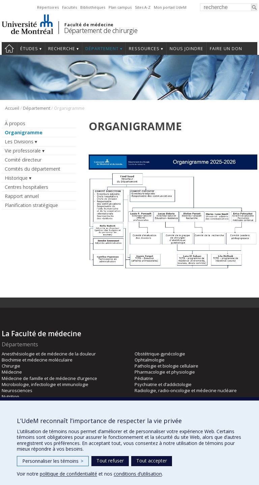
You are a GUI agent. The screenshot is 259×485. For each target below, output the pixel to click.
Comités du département (32, 169)
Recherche (61, 48)
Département (102, 48)
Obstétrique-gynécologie (160, 354)
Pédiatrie (144, 378)
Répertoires (48, 7)
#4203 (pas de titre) (9, 48)
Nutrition (10, 396)
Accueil (12, 108)
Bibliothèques (92, 7)
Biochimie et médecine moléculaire (37, 360)
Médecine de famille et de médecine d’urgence (49, 378)
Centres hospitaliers (26, 187)
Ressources (144, 48)
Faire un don (226, 48)
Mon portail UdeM (170, 7)
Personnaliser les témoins (52, 461)
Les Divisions (19, 141)
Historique (16, 178)
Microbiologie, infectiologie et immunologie (45, 384)
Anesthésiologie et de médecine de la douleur (49, 354)
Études (29, 48)
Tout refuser (110, 460)
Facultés (69, 7)
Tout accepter (151, 460)
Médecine (12, 372)
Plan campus (120, 7)
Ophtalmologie (150, 360)
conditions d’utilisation (138, 474)
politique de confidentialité (68, 474)
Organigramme (23, 132)
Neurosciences (17, 390)
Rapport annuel (22, 196)
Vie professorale (23, 150)
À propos (15, 123)
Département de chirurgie (100, 30)
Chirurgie (11, 366)
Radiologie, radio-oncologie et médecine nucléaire (186, 390)
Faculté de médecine (88, 25)
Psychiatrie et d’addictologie (163, 384)
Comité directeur (23, 160)
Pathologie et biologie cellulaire (166, 366)
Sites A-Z (142, 7)
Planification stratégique (31, 205)
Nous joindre (186, 48)
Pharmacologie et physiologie (165, 372)
